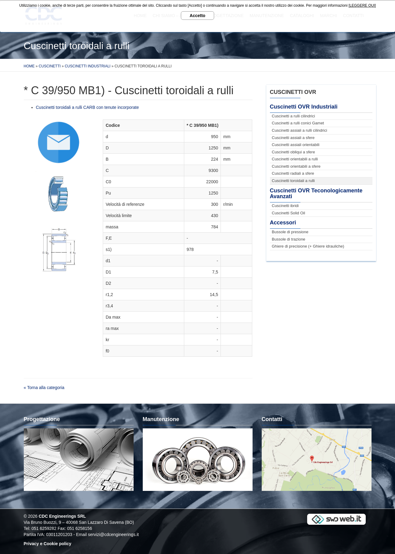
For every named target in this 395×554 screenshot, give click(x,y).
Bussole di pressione (290, 232)
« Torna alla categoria (44, 387)
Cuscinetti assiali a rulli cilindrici (299, 130)
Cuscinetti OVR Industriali (304, 107)
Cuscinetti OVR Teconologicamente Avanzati (316, 194)
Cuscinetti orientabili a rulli (295, 159)
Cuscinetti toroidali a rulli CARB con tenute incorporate (87, 107)
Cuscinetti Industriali (87, 66)
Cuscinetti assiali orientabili (295, 144)
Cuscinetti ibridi (285, 205)
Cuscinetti (50, 66)
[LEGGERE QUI (362, 5)
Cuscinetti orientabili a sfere (296, 166)
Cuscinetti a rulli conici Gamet (298, 123)
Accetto (197, 15)
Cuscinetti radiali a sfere (293, 173)
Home (29, 66)
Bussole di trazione (288, 239)
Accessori (283, 223)
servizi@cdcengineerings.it (113, 534)
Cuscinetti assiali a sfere (293, 137)
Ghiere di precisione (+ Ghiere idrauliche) (308, 246)
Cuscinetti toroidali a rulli (293, 180)
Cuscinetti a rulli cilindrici (293, 116)
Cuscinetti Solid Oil (288, 213)
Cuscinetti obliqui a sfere (293, 152)
